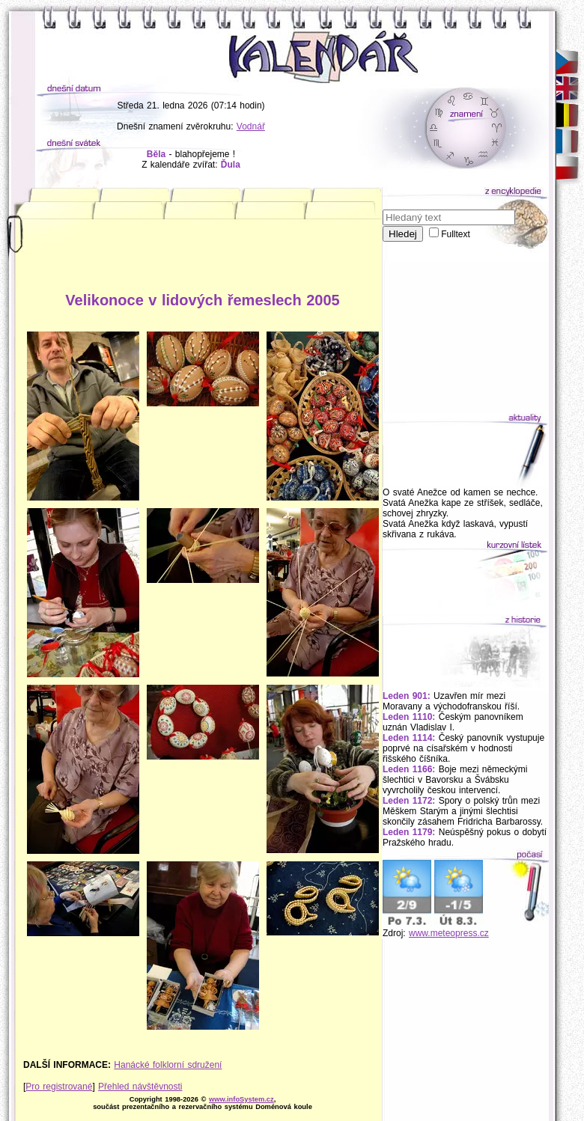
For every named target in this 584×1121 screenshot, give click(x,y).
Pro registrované (58, 1086)
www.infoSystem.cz (241, 1099)
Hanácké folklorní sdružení (168, 1065)
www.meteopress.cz (449, 933)
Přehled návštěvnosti (140, 1086)
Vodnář (251, 126)
